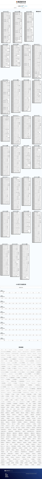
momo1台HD (35, 399)
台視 (36, 416)
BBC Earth (19, 351)
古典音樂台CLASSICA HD (10, 416)
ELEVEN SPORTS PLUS (17, 364)
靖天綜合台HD (18, 457)
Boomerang (39, 353)
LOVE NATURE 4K (21, 379)
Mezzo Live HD (33, 383)
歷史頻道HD (3, 444)
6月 (38, 292)
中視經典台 (2, 405)
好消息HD (13, 425)
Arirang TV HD (21, 349)
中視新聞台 (39, 403)
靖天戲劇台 (29, 455)
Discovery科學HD (14, 362)
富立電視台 (2, 427)
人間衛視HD (12, 407)
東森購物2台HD (27, 440)
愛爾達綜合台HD (38, 433)
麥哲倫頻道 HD (3, 462)
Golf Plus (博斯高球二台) (37, 373)
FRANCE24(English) (3, 370)
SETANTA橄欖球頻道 (32, 388)
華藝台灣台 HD (34, 449)
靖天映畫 (2, 457)
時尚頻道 (35, 436)
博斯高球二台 (20, 414)
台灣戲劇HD (28, 416)
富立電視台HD (7, 427)
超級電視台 (17, 453)
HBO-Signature (3, 377)
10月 (15, 292)
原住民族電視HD (38, 414)
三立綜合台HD (3, 403)
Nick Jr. (12, 386)
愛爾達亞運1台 (3, 433)
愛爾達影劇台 (21, 433)
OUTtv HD (26, 386)
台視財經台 (28, 418)
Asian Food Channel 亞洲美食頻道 (36, 349)
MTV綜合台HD (39, 381)
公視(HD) (7, 409)
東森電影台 (24, 442)
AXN (5, 349)
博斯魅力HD (26, 414)
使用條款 (6, 475)
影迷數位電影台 (10, 431)
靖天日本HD (34, 455)
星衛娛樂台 (30, 436)
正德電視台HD (35, 442)
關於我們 (6, 474)
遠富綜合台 (33, 453)
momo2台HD (3, 401)
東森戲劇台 (24, 438)
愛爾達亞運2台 (9, 433)
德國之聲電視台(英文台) (30, 431)
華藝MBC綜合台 (23, 449)
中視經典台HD (8, 405)
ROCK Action (13, 388)
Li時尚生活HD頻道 (13, 381)
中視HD (30, 403)
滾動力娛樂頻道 (13, 446)
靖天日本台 (39, 455)
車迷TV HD (22, 453)
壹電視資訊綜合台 (32, 422)
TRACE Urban (9, 392)
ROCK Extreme (26, 388)
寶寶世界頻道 (20, 429)
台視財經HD (23, 418)
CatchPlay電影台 (9, 357)
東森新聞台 (29, 438)
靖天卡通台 (19, 455)
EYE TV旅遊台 (9, 368)
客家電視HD (39, 425)
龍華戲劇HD (3, 464)
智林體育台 (2, 438)
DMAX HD (2, 360)
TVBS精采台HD (34, 396)
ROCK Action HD (8, 388)
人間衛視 (7, 407)
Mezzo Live (39, 383)
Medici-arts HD (22, 383)
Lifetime (8, 381)
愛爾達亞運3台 (15, 433)
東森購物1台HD (15, 440)
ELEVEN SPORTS (23, 364)
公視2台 (14, 409)
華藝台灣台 (39, 449)
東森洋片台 (34, 438)
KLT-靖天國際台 (8, 379)
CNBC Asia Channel (23, 355)
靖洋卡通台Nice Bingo (26, 459)
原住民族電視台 (3, 416)
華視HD (11, 451)
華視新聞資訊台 (38, 451)
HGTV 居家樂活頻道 (11, 377)
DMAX (6, 360)
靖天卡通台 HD (14, 455)
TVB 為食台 (17, 394)
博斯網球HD (13, 412)
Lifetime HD (2, 381)
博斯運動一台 (28, 412)
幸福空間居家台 (32, 429)
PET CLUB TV (2, 388)
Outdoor (30, 386)
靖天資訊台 (39, 457)
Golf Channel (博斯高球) (18, 373)
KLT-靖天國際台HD (14, 379)
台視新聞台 (8, 418)
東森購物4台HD (8, 442)
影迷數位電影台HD (18, 431)
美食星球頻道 (8, 449)
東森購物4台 (2, 442)
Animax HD (10, 349)
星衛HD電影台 (25, 436)
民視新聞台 (27, 444)
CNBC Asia (29, 355)
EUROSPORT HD (20, 366)
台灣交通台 (22, 416)
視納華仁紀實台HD (10, 453)
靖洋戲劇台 (39, 459)
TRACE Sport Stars (38, 390)
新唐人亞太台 (3, 436)
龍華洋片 (9, 464)
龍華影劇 (31, 462)
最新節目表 (21, 287)
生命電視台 (28, 446)
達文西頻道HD (28, 453)
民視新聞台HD (33, 444)
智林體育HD (39, 436)
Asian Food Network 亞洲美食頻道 (6, 351)
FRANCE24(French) (10, 370)
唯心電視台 (39, 418)
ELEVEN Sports (29, 364)
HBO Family (13, 375)
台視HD (40, 416)
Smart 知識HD (13, 390)
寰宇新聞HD (23, 427)
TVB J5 (40, 392)
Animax (16, 349)
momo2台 (39, 399)
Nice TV (9, 386)
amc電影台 (11, 399)
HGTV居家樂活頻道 (24, 377)
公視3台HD (22, 409)
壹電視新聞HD (14, 422)
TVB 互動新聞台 (7, 394)
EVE (34, 366)
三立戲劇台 (28, 401)
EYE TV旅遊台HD (14, 368)
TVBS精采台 (28, 396)
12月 (3, 292)
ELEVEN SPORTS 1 (3, 364)
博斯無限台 (2, 412)
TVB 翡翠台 (2, 396)
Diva (27, 362)
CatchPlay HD (3, 357)
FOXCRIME (35, 368)
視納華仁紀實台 (3, 453)
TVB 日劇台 (12, 394)
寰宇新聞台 (33, 427)
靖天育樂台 (29, 457)
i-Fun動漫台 (22, 399)
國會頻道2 (2, 422)
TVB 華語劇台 (7, 396)
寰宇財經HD (9, 429)
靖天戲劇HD (24, 455)
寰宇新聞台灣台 (39, 427)
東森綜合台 (39, 438)
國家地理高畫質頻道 (28, 420)
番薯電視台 (33, 446)
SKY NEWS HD (3, 390)
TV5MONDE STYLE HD (26, 392)
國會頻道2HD (8, 422)
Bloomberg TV (29, 353)
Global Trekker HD (3, 373)
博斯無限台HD (8, 412)
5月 (26, 298)
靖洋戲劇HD (33, 459)
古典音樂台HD (17, 416)
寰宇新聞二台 (28, 427)
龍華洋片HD (15, 464)
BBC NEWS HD (39, 351)
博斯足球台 (22, 412)
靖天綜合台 (12, 457)
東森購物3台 (33, 440)
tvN (17, 401)
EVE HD (31, 366)
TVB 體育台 (16, 396)
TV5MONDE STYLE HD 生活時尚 (17, 392)
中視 (26, 403)
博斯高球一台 (14, 414)
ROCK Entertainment (19, 388)
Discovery (8, 362)
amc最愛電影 (6, 399)
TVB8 (20, 396)
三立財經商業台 (9, 403)
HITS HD (34, 377)
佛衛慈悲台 (17, 407)
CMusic (18, 355)
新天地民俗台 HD (8, 436)
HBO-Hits (40, 375)
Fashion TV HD (29, 370)
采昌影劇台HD (3, 455)
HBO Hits (21, 375)
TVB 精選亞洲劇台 (29, 394)
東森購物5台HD (19, 442)
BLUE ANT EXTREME (23, 353)
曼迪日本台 (7, 438)
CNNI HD (40, 355)
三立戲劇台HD (34, 401)
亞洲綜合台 (39, 405)
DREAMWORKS (16, 360)
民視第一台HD (3, 446)
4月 (30, 298)
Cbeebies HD (15, 357)
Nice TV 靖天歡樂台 (3, 386)
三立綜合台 (39, 401)
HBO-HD (36, 375)
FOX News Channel (25, 368)
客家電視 (35, 425)
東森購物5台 (14, 442)
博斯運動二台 (33, 412)
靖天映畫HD (7, 457)
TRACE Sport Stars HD (31, 390)
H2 (9, 375)
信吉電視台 (39, 407)
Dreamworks (32, 362)
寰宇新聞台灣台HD (3, 429)
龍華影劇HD (35, 462)
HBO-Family (31, 375)
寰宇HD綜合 (13, 427)
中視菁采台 (13, 405)
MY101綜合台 (15, 383)
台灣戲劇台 (32, 416)
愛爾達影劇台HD (26, 433)
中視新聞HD (34, 403)
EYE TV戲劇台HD (3, 368)
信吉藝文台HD (34, 407)
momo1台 (30, 399)
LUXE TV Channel (33, 379)
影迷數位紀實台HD (3, 431)
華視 (7, 451)
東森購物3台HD (39, 440)
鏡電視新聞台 (8, 455)
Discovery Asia (3, 362)
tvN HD (14, 401)
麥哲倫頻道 (8, 462)
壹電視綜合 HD (26, 422)
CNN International (34, 355)
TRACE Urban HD (3, 392)
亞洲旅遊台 (29, 405)
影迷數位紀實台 (39, 429)
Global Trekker (11, 373)
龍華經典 (21, 464)
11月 (9, 292)
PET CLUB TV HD (39, 386)
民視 (7, 444)
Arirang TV (27, 349)
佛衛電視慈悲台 (23, 407)
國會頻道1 (34, 420)
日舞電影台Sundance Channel (17, 436)
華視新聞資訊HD (31, 451)
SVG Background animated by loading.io (31, 473)
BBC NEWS (2, 353)
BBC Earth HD (14, 351)
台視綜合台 (18, 418)
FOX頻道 (40, 368)
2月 (36, 298)
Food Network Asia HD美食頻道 (37, 370)
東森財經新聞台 (3, 440)
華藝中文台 (28, 449)
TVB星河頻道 (39, 396)
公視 (10, 409)
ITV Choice (2, 379)
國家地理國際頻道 (3, 420)
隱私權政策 (6, 476)
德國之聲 (24, 431)
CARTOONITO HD (3, 355)
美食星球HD (2, 449)
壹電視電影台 (39, 422)
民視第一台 (39, 444)
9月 (21, 292)
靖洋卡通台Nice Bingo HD (16, 459)
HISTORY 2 (29, 377)
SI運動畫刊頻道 (39, 388)
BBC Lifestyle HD (33, 351)
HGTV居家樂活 (18, 377)
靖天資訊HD (34, 457)
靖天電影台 (9, 459)
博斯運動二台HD (39, 412)
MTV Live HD (28, 381)
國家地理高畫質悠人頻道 (11, 420)
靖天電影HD (3, 459)
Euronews (19, 368)
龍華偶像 (12, 462)
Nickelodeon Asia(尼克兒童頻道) (19, 386)
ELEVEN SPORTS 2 (9, 364)
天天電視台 (2, 425)
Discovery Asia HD (38, 360)
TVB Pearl (2, 394)
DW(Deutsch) (22, 360)
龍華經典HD (27, 464)
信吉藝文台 (28, 407)
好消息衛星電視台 (29, 425)
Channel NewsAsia (21, 357)
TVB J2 (36, 392)
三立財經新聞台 (15, 403)
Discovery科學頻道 (22, 362)
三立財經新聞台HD (21, 403)
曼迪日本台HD (13, 438)
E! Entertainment (38, 362)
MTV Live (33, 381)
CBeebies (14, 355)
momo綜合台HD (9, 401)
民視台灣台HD (22, 444)
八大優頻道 (2, 409)
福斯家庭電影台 (39, 446)
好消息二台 (17, 425)
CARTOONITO (9, 355)
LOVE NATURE (27, 379)
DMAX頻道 (10, 360)
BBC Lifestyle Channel (26, 351)
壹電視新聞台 (20, 422)
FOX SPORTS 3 (31, 368)
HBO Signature (26, 375)
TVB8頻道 (24, 396)
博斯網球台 (17, 412)
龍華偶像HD (17, 462)
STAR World (8, 390)
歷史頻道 (40, 442)
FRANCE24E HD (16, 370)
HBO (6, 377)
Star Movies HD (25, 390)
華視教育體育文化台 (24, 451)
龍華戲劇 (40, 462)
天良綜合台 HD (8, 425)
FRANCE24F (21, 370)
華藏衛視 (13, 449)
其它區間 (22, 6)
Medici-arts (27, 383)
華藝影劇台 (2, 451)
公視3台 (18, 409)
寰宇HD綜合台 (18, 427)
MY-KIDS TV (9, 383)
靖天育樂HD (23, 457)
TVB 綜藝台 (39, 394)
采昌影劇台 (39, 453)
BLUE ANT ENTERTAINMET (15, 353)
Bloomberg (34, 353)
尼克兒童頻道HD (26, 429)
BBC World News (7, 353)
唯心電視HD (34, 418)
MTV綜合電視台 (3, 383)
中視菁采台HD (19, 405)
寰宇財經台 (14, 429)
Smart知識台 (19, 390)
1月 (40, 298)
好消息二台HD (23, 425)
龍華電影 (33, 464)
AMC (2, 349)
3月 (33, 298)
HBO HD (18, 375)
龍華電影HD (39, 464)
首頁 (6, 473)
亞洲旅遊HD (24, 405)
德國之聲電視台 (38, 431)
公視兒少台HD (28, 409)
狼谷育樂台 (24, 446)
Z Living (2, 399)
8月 (27, 292)
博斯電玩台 (8, 414)
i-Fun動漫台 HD (16, 399)
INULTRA (40, 377)
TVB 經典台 (34, 394)
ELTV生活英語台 (39, 364)
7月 (33, 292)
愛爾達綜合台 (33, 433)
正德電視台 (29, 442)
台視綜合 (13, 418)
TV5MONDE (32, 392)
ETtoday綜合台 (14, 366)
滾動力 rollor (8, 446)
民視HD (11, 444)
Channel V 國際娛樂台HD (37, 357)
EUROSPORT (26, 366)
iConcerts (26, 399)
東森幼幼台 (18, 438)
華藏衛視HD (17, 449)
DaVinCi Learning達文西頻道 (30, 360)
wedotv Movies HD (22, 401)
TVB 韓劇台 (12, 396)
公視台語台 (33, 409)
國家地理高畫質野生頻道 (20, 420)
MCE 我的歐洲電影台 (21, 381)
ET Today (9, 366)
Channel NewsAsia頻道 (29, 357)
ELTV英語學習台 (3, 366)
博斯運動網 (2, 414)
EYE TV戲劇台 (39, 366)
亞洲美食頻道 (3, 407)
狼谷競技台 (19, 446)
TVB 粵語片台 (23, 394)
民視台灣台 (16, 444)
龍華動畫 (21, 462)
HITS (36, 377)
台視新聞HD (2, 418)
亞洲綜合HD (34, 405)
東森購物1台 (9, 440)
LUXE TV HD (39, 379)
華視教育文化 (17, 451)
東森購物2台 (21, 440)
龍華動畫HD (26, 462)
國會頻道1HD (39, 420)
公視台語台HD (39, 409)
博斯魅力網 (32, 414)
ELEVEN (34, 364)
